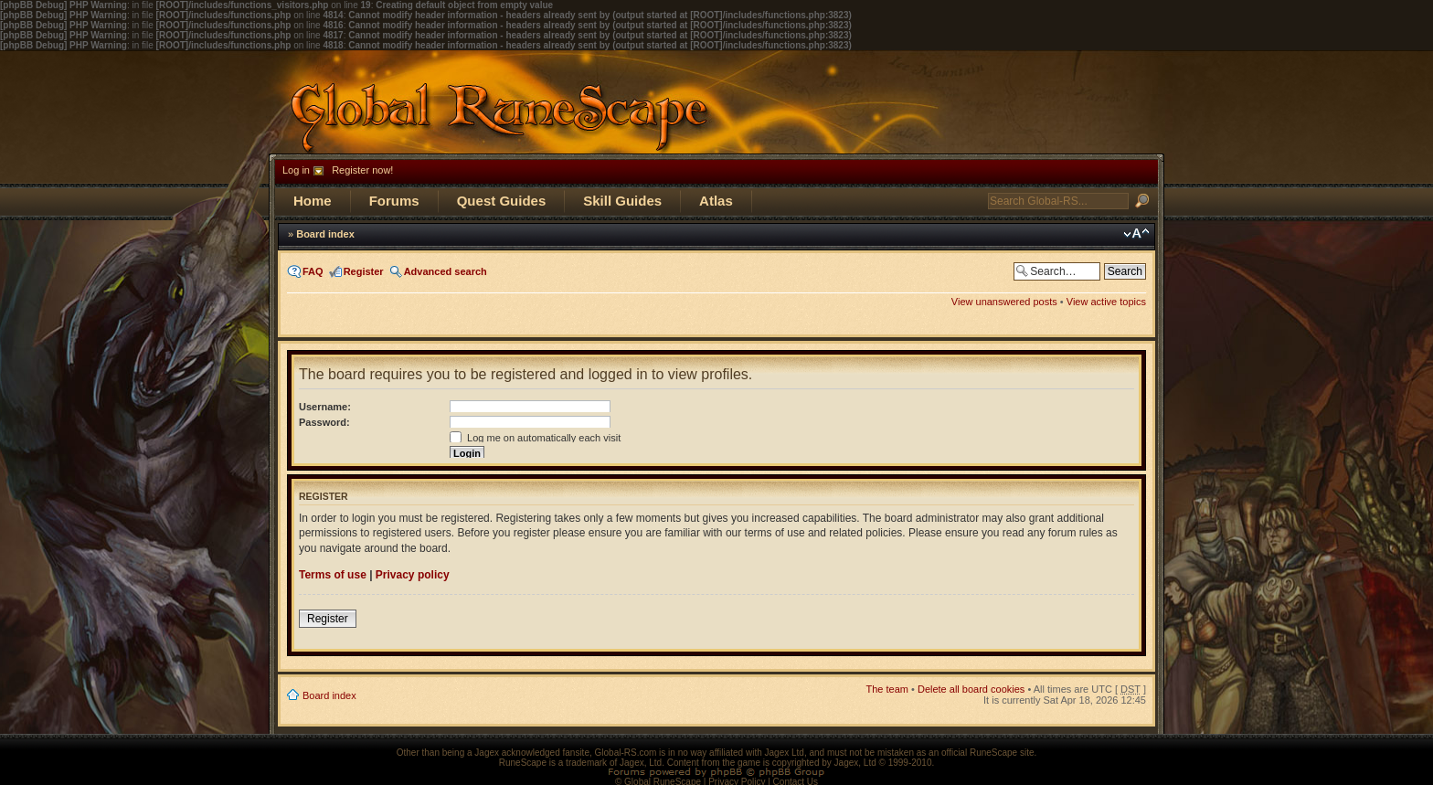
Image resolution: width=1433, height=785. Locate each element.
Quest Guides (502, 200)
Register (364, 271)
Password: (324, 422)
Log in (296, 169)
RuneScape (523, 763)
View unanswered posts (1004, 301)
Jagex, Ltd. (642, 763)
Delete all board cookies (971, 689)
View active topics (1106, 301)
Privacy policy (413, 574)
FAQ (313, 271)
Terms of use (332, 574)
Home (312, 200)
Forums (394, 200)
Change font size (1136, 234)
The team (887, 689)
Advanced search (445, 271)
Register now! (362, 169)
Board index (325, 233)
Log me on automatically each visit (535, 437)
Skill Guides (622, 200)
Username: (325, 406)
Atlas (716, 200)
